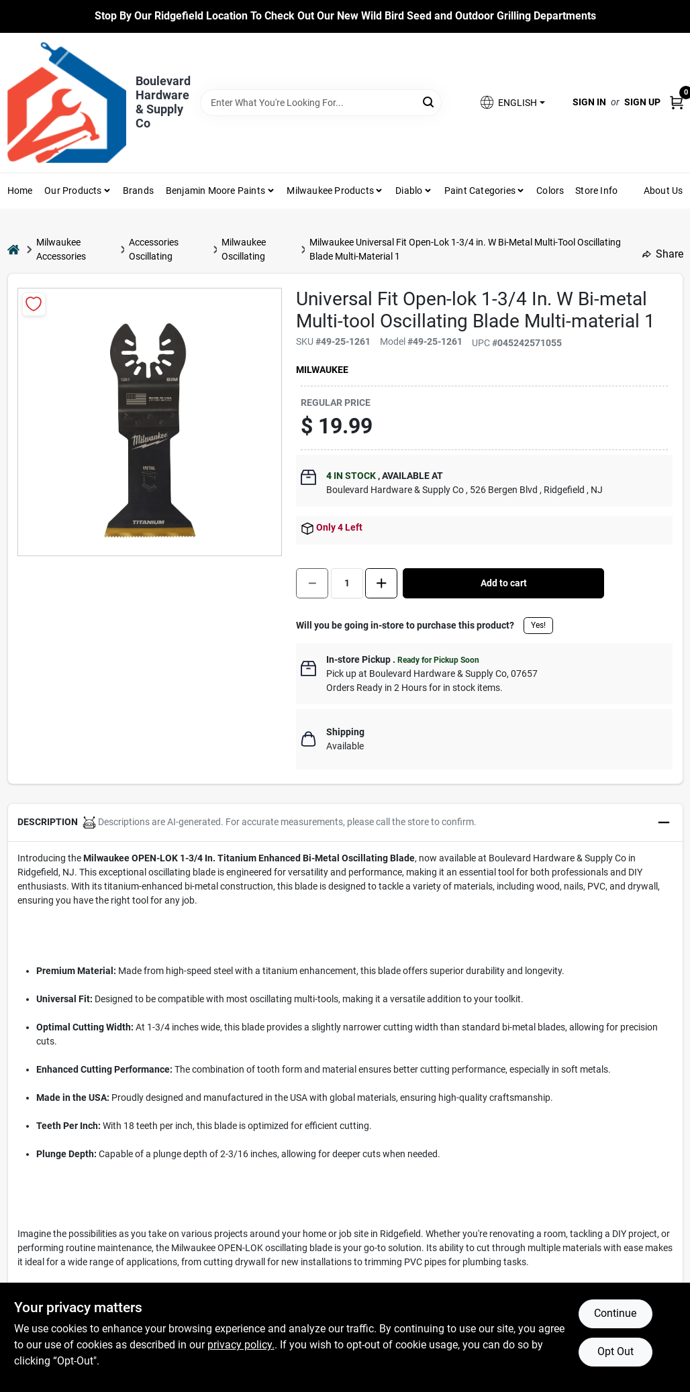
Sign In (589, 102)
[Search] (429, 102)
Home (20, 190)
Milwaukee (322, 369)
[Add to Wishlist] (34, 304)
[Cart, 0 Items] (676, 102)
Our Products (72, 190)
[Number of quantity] (347, 583)
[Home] (13, 249)
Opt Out (615, 1351)
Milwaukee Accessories (61, 249)
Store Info (596, 190)
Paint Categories (479, 190)
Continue (615, 1313)
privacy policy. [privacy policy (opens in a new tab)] (241, 1344)
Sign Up (642, 102)
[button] (511, 102)
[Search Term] (321, 102)
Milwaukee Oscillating (243, 249)
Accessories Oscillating (154, 249)
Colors (550, 190)
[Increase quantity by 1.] (381, 583)
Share (662, 254)
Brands (138, 190)
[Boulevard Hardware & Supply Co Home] (66, 102)
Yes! (538, 625)
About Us (663, 190)
